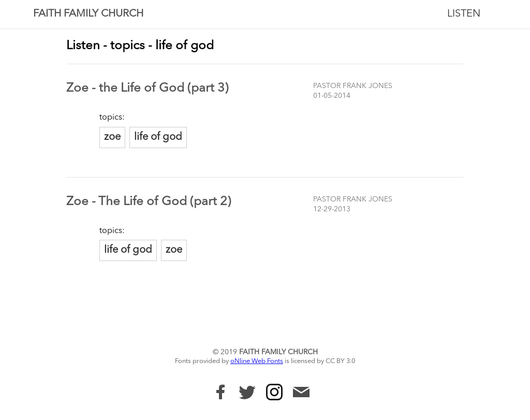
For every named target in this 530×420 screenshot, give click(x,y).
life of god (158, 137)
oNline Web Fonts (256, 361)
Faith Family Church (88, 14)
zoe (112, 137)
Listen (463, 14)
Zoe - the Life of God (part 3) (147, 88)
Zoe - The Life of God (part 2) (148, 202)
